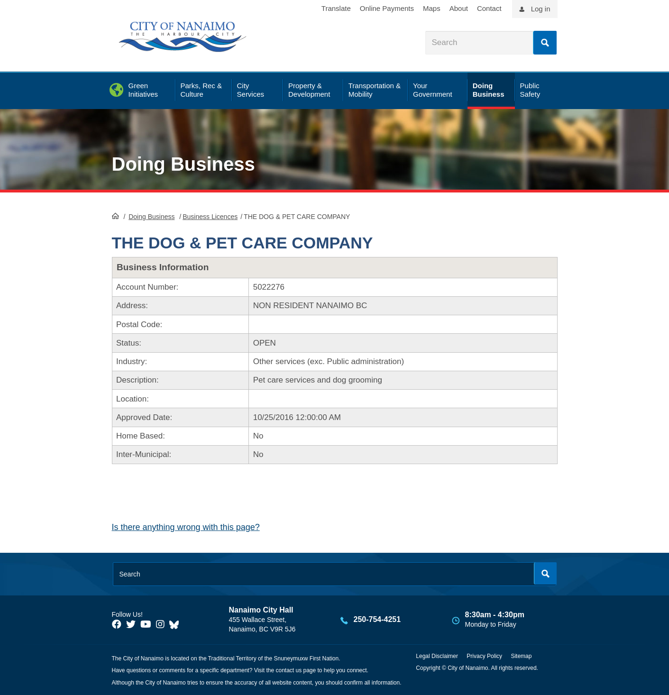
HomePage (115, 215)
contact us (288, 670)
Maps (431, 8)
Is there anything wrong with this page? (186, 527)
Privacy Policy (484, 656)
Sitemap (521, 656)
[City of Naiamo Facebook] (116, 624)
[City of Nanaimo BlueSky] (176, 624)
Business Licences (210, 216)
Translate (336, 8)
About (458, 8)
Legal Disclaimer (437, 656)
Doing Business (183, 164)
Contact (489, 8)
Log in (540, 9)
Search (545, 43)
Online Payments (387, 8)
